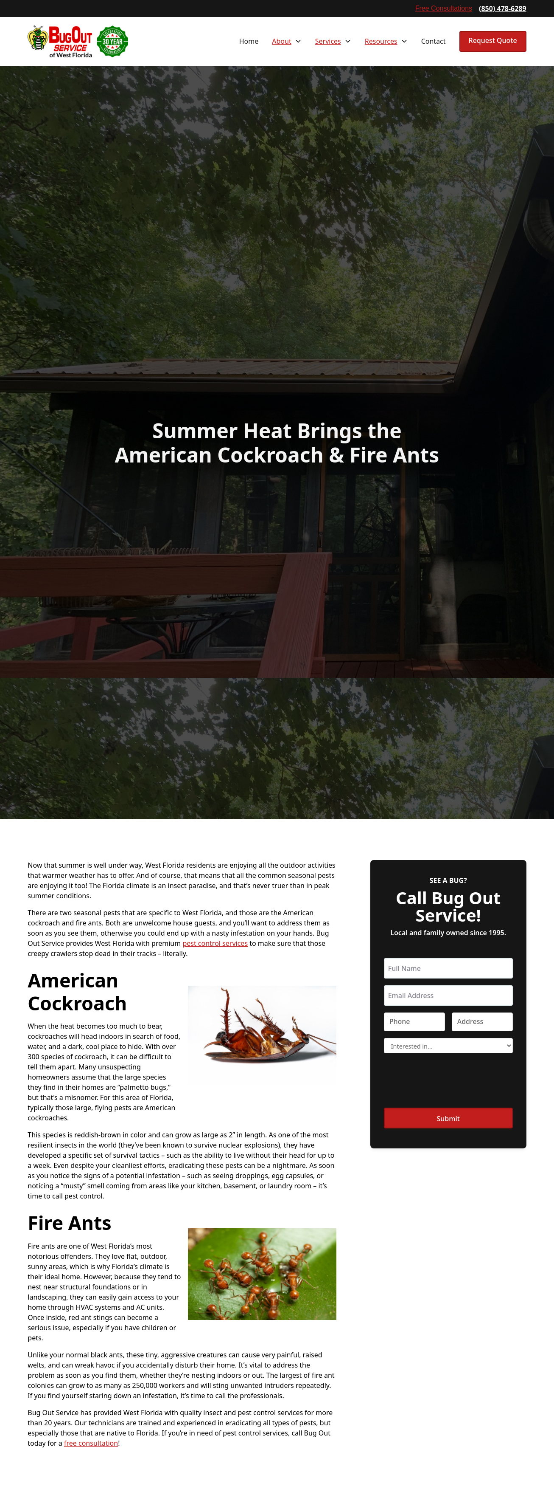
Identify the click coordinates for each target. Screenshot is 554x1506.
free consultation (91, 1443)
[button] (286, 41)
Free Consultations (443, 8)
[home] (78, 41)
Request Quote (493, 40)
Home (249, 41)
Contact (433, 41)
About (281, 41)
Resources (381, 41)
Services (328, 41)
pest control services (215, 943)
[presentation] (448, 1080)
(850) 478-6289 (502, 8)
